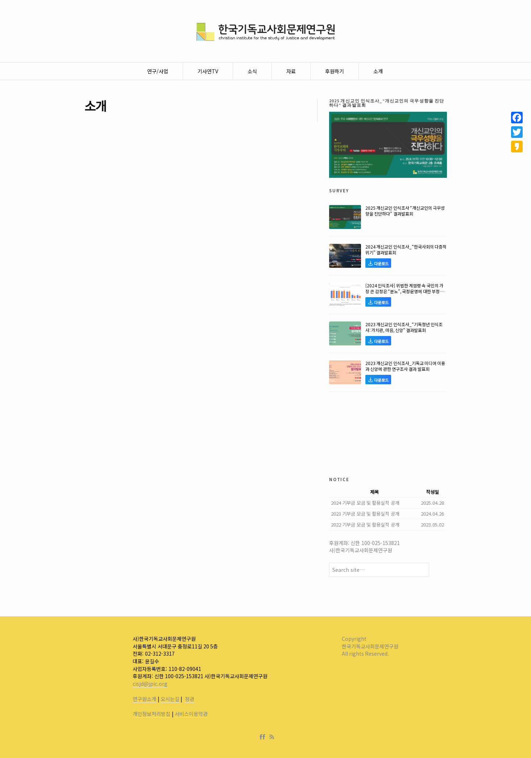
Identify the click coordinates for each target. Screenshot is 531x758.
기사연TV (208, 71)
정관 (189, 698)
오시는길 (170, 698)
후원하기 (334, 71)
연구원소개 (144, 698)
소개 (378, 71)
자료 (291, 71)
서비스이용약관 (191, 713)
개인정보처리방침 (151, 713)
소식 (252, 71)
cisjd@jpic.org (150, 683)
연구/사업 (157, 71)
